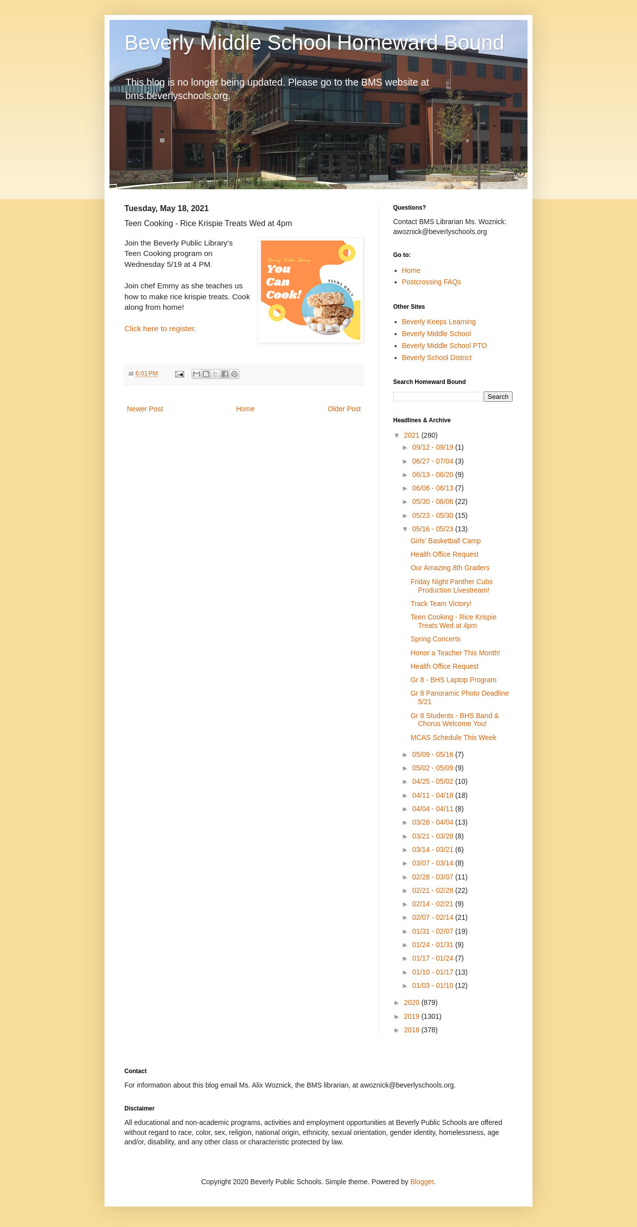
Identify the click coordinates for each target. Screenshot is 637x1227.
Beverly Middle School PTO (444, 346)
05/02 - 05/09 (433, 768)
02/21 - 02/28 (433, 890)
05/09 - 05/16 (433, 754)
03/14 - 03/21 (433, 850)
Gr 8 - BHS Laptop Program (454, 680)
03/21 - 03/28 (433, 836)
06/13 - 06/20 (433, 475)
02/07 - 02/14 (433, 917)
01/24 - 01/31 (433, 945)
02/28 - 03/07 (433, 877)
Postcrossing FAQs (431, 282)
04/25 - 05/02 (433, 781)
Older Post (344, 409)
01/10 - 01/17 (433, 972)
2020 (413, 1002)
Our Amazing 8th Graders (450, 568)
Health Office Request (445, 554)
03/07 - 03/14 (433, 863)
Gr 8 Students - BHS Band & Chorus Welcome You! (455, 720)
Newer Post (145, 409)
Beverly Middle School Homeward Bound (314, 42)
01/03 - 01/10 (433, 985)
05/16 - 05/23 (433, 529)
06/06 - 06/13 (433, 488)
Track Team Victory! (441, 604)
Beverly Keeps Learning (439, 322)
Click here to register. (160, 328)
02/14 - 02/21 (433, 904)
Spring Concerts (435, 639)
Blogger (421, 1182)
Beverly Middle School (436, 334)
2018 (413, 1030)
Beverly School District (437, 358)
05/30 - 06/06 (433, 501)
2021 (413, 435)
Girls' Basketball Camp (446, 541)
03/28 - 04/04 (433, 822)
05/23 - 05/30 (433, 515)
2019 (413, 1016)
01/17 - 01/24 (433, 958)
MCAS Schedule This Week (453, 737)
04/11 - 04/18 (433, 795)
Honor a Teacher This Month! (455, 653)
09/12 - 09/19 (433, 447)
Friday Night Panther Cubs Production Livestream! (452, 586)
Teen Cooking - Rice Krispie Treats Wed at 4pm (454, 621)
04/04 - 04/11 (433, 809)
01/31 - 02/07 (433, 931)
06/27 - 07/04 (433, 461)
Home (245, 409)
